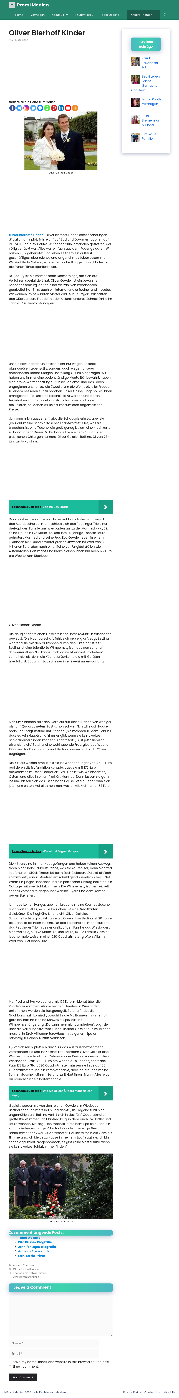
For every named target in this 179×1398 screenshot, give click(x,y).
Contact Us (152, 1392)
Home (19, 15)
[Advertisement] (61, 73)
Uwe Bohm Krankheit (26, 1277)
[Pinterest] (54, 108)
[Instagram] (26, 108)
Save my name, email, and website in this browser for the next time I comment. (61, 1364)
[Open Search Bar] (165, 15)
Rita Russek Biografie (35, 1242)
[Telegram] (19, 108)
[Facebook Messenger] (40, 108)
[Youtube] (68, 108)
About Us (62, 15)
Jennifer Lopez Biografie (37, 1247)
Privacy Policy (84, 15)
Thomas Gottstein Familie (30, 1273)
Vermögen (38, 15)
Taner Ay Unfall (30, 1238)
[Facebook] (12, 108)
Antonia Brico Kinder (34, 1251)
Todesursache (113, 15)
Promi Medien (33, 5)
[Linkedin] (61, 108)
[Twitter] (33, 108)
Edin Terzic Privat (32, 1256)
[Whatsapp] (47, 108)
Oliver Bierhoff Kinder (26, 235)
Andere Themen (145, 15)
